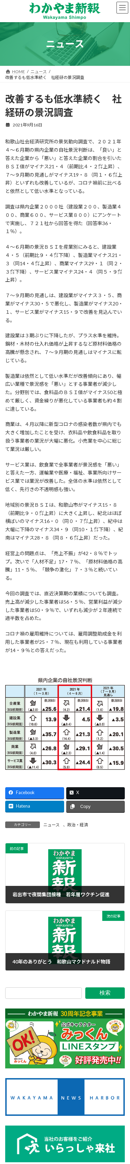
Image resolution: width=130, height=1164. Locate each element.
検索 (105, 993)
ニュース (51, 824)
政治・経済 (77, 824)
